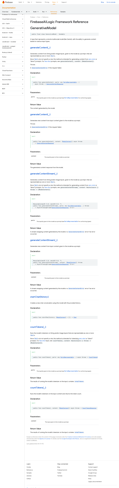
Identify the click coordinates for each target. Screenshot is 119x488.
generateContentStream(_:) (44, 173)
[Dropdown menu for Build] (24, 2)
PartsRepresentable (69, 82)
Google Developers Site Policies (70, 438)
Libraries (29, 476)
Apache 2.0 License (45, 438)
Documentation (9, 8)
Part (52, 56)
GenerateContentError (40, 68)
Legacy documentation (95, 481)
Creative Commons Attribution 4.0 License (79, 437)
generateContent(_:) (40, 47)
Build (20, 2)
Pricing (47, 2)
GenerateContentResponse (54, 84)
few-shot (48, 61)
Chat (75, 317)
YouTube (59, 476)
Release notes (92, 476)
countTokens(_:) (38, 327)
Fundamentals (16, 12)
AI (26, 12)
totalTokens (79, 381)
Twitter (59, 473)
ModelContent (67, 141)
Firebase (32, 17)
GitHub (29, 478)
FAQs (89, 478)
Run (29, 2)
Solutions (39, 2)
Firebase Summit (62, 470)
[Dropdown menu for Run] (32, 2)
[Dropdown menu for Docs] (58, 2)
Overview (5, 12)
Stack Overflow (92, 470)
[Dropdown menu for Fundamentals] (22, 12)
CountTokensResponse (96, 357)
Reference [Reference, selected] (54, 12)
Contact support (93, 467)
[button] (11, 14)
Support (64, 2)
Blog (102, 2)
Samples (63, 12)
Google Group (92, 473)
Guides (29, 467)
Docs (38, 17)
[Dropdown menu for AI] (29, 12)
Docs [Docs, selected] (54, 2)
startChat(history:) (39, 297)
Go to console (111, 2)
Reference (45, 17)
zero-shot (92, 59)
